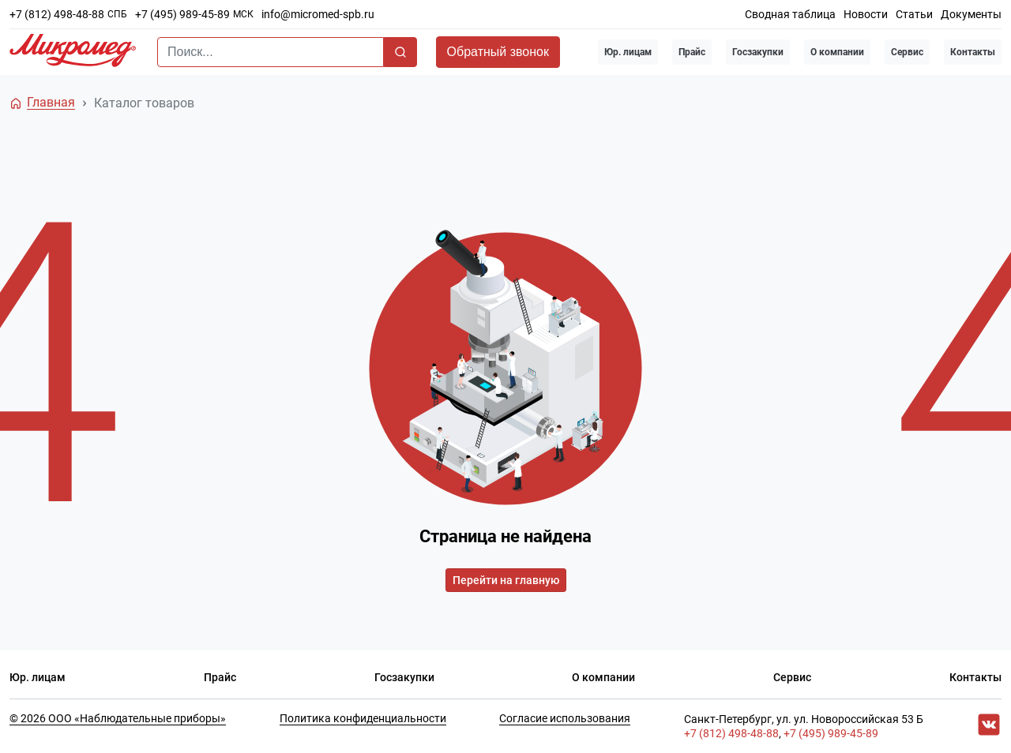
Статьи (914, 14)
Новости (866, 14)
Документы (971, 14)
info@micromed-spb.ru (317, 14)
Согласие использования (564, 718)
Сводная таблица (790, 14)
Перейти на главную (506, 580)
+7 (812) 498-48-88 (56, 14)
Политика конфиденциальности (363, 718)
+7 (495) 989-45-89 (182, 14)
